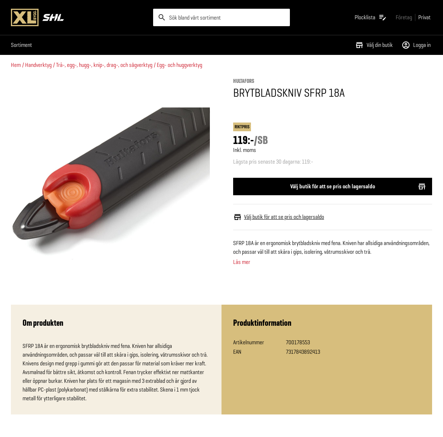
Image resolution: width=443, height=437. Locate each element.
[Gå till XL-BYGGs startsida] (79, 17)
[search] (221, 17)
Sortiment (21, 45)
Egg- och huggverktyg (179, 65)
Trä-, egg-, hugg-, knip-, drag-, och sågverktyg (104, 65)
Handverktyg (38, 65)
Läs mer (241, 262)
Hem (16, 65)
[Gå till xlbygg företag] (404, 17)
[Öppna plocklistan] (370, 17)
